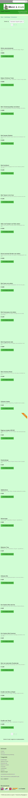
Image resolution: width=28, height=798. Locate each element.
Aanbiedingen (7, 17)
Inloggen (2, 11)
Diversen (3, 770)
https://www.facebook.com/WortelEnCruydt (10, 776)
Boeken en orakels (5, 764)
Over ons (3, 752)
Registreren (7, 11)
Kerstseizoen (14, 17)
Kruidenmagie (4, 759)
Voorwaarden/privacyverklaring (7, 754)
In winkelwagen (8, 56)
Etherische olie (4, 763)
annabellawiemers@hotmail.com (8, 774)
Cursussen (3, 766)
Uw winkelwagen (22, 11)
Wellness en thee (4, 761)
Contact (2, 751)
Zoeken (26, 1)
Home (2, 17)
